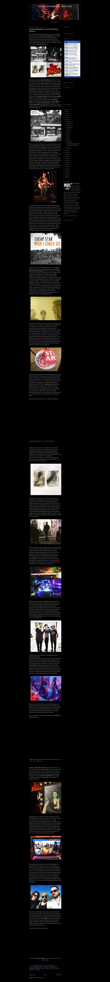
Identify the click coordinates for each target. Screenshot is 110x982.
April (67, 138)
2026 (66, 111)
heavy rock (48, 968)
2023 (66, 117)
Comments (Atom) (39, 977)
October (68, 125)
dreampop (38, 968)
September (69, 127)
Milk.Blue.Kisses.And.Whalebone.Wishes (38, 457)
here (57, 759)
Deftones (58, 918)
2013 (66, 166)
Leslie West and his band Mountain (39, 880)
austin (41, 966)
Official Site (51, 958)
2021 (66, 150)
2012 (66, 168)
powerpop (31, 969)
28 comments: (51, 965)
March (68, 140)
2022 (66, 119)
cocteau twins (36, 967)
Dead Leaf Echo (39, 447)
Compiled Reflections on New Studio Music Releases (43, 30)
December (68, 121)
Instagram (46, 960)
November (68, 123)
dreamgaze (32, 968)
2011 (66, 170)
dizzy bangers (52, 967)
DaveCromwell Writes (55, 6)
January (68, 147)
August (68, 129)
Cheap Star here (39, 441)
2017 (66, 158)
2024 (66, 115)
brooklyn (52, 966)
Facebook (58, 958)
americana (36, 966)
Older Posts (58, 974)
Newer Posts (32, 974)
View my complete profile (70, 215)
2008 (66, 177)
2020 (66, 152)
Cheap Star (53, 81)
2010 (66, 172)
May (67, 135)
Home (45, 974)
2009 (66, 174)
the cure (37, 969)
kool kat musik (56, 968)
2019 (66, 154)
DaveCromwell (76, 183)
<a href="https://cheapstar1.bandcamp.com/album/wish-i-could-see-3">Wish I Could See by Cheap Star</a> (43, 419)
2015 (66, 162)
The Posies (58, 91)
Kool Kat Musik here (50, 441)
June (67, 133)
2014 (66, 164)
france (43, 968)
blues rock (46, 966)
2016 (66, 160)
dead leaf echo (44, 967)
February (68, 142)
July (67, 131)
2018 (66, 156)
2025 (66, 113)
